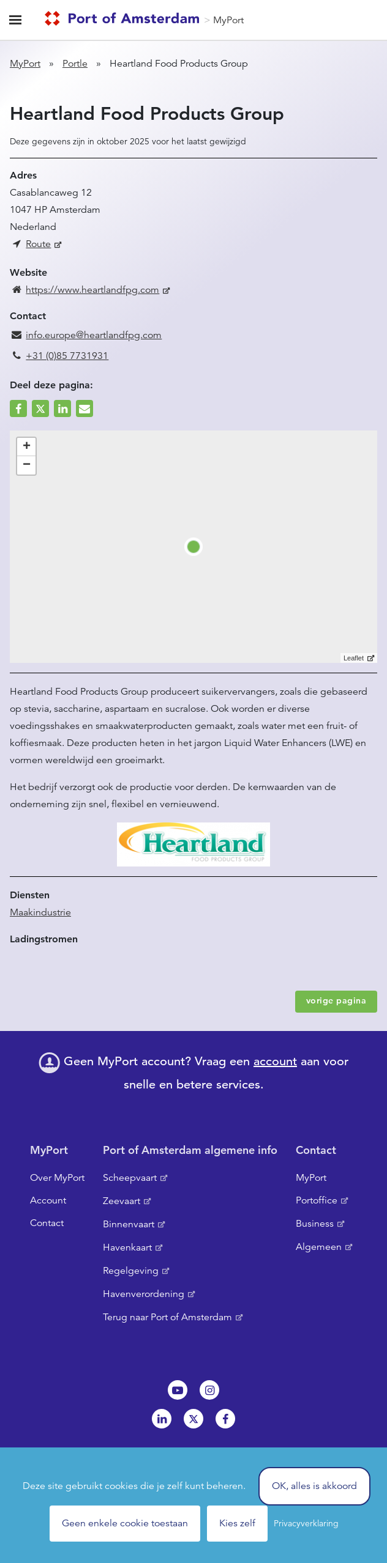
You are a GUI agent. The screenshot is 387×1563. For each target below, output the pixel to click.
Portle (75, 63)
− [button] (27, 465)
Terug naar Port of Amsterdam (167, 1317)
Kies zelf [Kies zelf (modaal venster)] (237, 1523)
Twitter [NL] (193, 1418)
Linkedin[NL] (161, 1418)
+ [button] (27, 447)
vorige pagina (336, 1000)
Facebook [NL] (225, 1418)
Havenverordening (143, 1294)
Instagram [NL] (209, 1390)
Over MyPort (57, 1178)
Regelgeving (131, 1271)
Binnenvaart (128, 1224)
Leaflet (354, 658)
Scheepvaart (130, 1178)
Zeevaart (121, 1201)
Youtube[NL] (177, 1390)
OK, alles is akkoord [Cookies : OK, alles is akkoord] (314, 1486)
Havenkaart (127, 1247)
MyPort (228, 20)
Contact (47, 1223)
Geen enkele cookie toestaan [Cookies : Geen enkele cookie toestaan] (125, 1523)
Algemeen (319, 1247)
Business (315, 1224)
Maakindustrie (40, 912)
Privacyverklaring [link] (306, 1523)
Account (48, 1200)
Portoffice (316, 1200)
